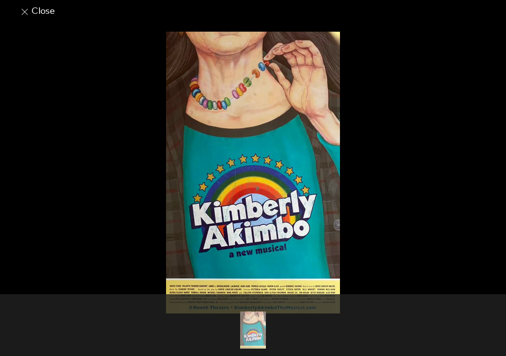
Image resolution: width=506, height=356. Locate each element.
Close (37, 10)
